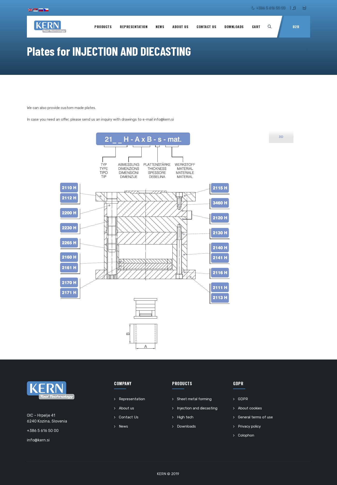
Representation (133, 26)
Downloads (234, 26)
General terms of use (255, 417)
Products (103, 26)
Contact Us (206, 26)
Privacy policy (249, 426)
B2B (296, 26)
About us (180, 26)
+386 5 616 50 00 (270, 8)
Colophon (246, 435)
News (160, 26)
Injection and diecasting (197, 408)
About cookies (250, 408)
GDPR (243, 399)
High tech (185, 417)
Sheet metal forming (194, 399)
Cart (256, 26)
